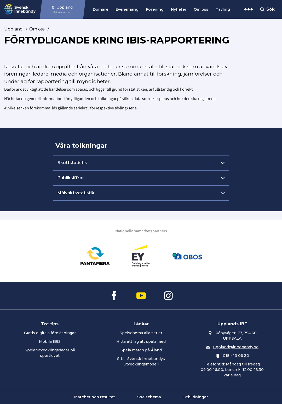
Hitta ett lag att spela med (141, 341)
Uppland (13, 29)
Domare (100, 9)
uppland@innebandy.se (235, 347)
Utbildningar (195, 397)
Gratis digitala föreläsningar (50, 333)
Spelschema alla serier (141, 333)
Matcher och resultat (94, 397)
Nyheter (178, 9)
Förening (155, 9)
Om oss (201, 9)
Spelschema (149, 397)
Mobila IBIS (50, 341)
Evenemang (127, 9)
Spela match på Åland (141, 350)
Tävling (223, 9)
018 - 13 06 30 (236, 355)
